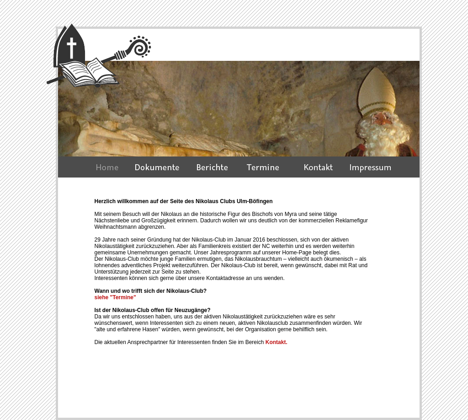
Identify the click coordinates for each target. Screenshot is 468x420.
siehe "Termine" (115, 297)
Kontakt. (275, 342)
